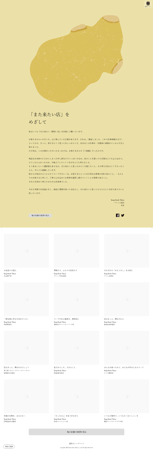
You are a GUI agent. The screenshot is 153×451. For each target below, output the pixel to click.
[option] (76, 114)
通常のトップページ (76, 444)
